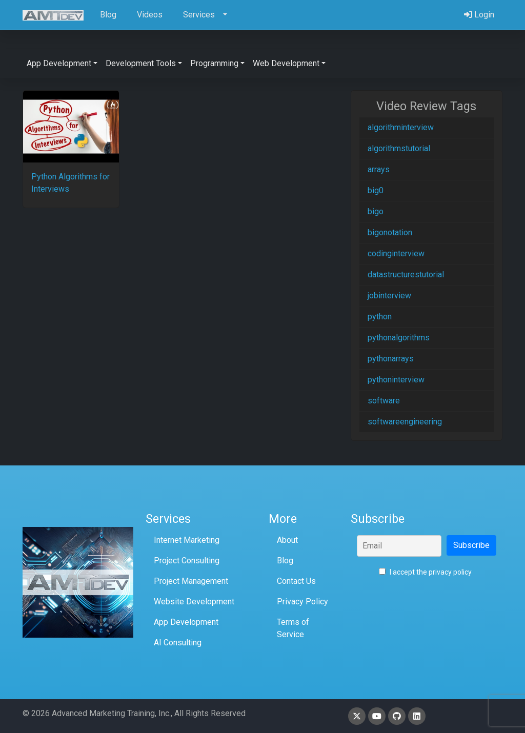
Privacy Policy (302, 601)
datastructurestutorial (406, 274)
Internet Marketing (186, 540)
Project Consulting (186, 560)
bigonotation (390, 232)
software (384, 400)
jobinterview (389, 295)
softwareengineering (405, 421)
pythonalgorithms (399, 337)
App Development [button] (59, 63)
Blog (285, 560)
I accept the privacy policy (425, 572)
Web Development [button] (286, 63)
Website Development (194, 601)
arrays (379, 169)
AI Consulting (177, 642)
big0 (375, 190)
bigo (375, 211)
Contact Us (296, 581)
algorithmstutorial (399, 148)
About (287, 540)
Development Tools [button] (141, 63)
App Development (186, 622)
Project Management (191, 581)
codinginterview (396, 253)
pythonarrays (391, 358)
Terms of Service (293, 628)
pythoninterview (396, 379)
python (380, 316)
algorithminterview (401, 127)
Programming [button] (214, 63)
